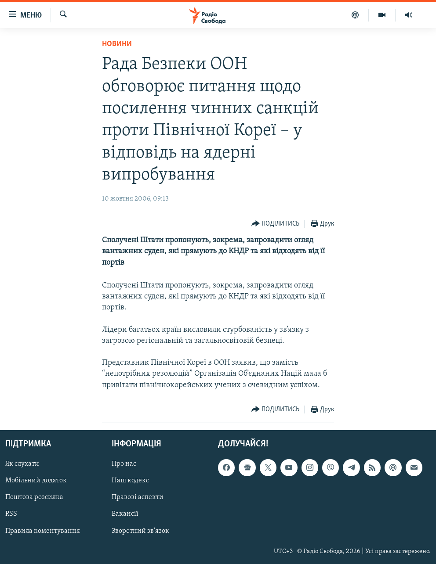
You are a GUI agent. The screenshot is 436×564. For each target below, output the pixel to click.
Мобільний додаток (36, 480)
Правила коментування (42, 530)
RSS (11, 513)
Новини (117, 44)
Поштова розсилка (34, 497)
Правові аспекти (138, 497)
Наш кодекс (130, 480)
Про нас (124, 463)
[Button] (275, 224)
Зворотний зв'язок (140, 530)
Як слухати (22, 463)
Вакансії (125, 513)
